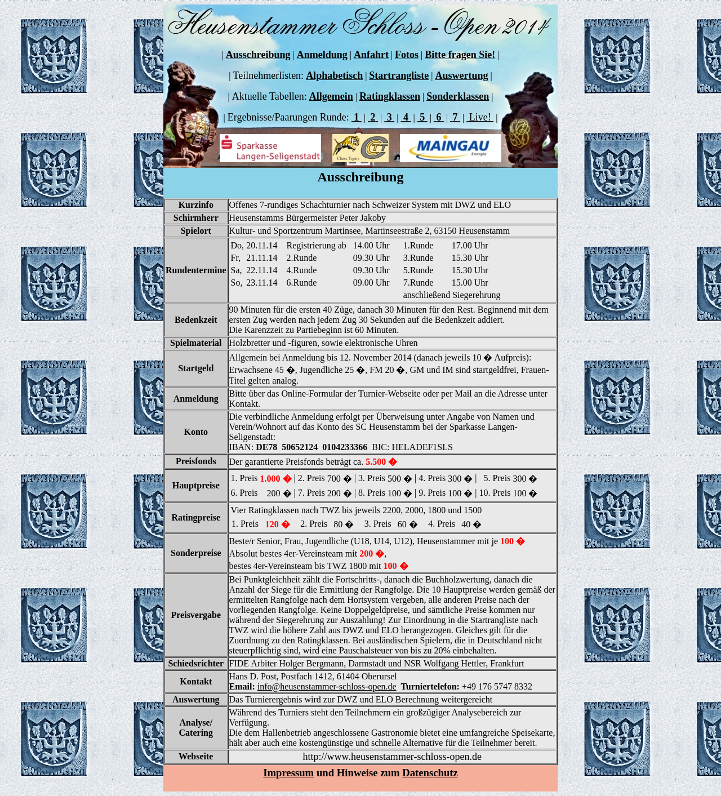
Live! (479, 117)
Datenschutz (430, 773)
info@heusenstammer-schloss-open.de (327, 686)
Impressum (288, 773)
